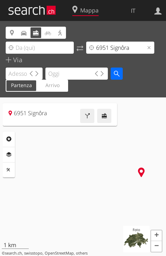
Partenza (21, 85)
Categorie (9, 139)
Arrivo (52, 85)
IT (133, 11)
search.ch (13, 253)
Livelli (9, 154)
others (82, 253)
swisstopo (33, 253)
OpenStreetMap (59, 253)
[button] (156, 235)
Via (16, 59)
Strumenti (9, 169)
